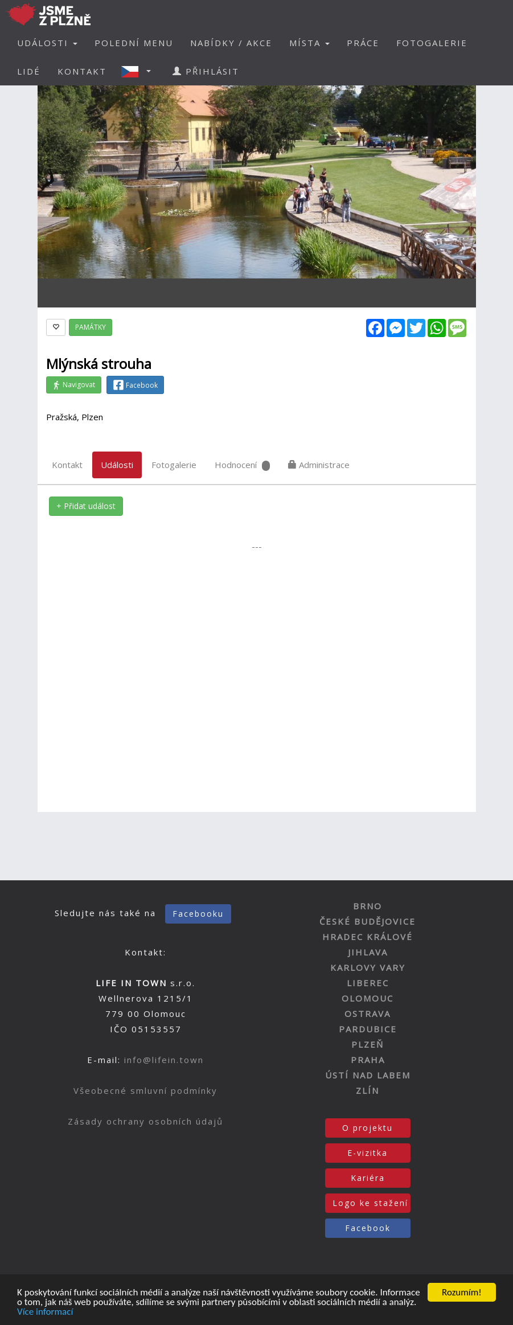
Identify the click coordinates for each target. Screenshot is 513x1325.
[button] (139, 71)
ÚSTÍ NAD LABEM (368, 1075)
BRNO (367, 906)
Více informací (45, 1313)
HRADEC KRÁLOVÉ (367, 936)
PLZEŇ (367, 1044)
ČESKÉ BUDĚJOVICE (367, 921)
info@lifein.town (164, 1059)
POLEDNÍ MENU (134, 42)
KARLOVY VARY (367, 967)
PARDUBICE (368, 1029)
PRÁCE (363, 42)
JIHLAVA (368, 952)
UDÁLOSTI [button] (47, 42)
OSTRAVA (367, 1013)
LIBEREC (368, 982)
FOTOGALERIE (431, 42)
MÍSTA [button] (309, 42)
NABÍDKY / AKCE (231, 42)
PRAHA (368, 1059)
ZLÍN (367, 1090)
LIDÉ (28, 71)
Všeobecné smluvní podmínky (145, 1090)
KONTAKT (82, 71)
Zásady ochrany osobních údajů (145, 1121)
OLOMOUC (367, 998)
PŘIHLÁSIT (206, 71)
